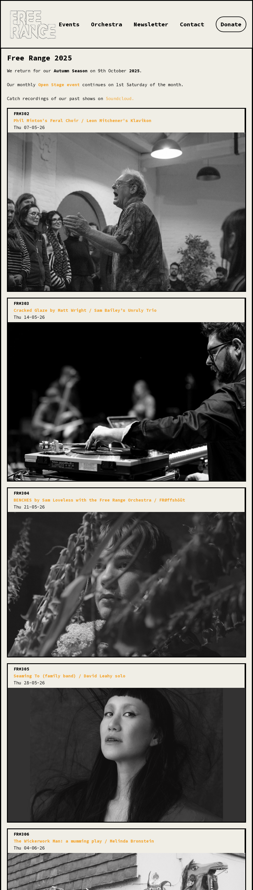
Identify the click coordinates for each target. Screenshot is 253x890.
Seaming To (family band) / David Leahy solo (69, 676)
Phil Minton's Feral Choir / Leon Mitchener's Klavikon (82, 120)
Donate (231, 24)
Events (69, 24)
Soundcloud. (120, 98)
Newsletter (151, 24)
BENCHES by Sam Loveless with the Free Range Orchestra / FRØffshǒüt (99, 500)
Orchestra (106, 24)
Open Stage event (59, 84)
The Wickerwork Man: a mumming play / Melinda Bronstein (84, 841)
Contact (192, 24)
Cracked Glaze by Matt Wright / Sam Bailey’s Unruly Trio (85, 310)
